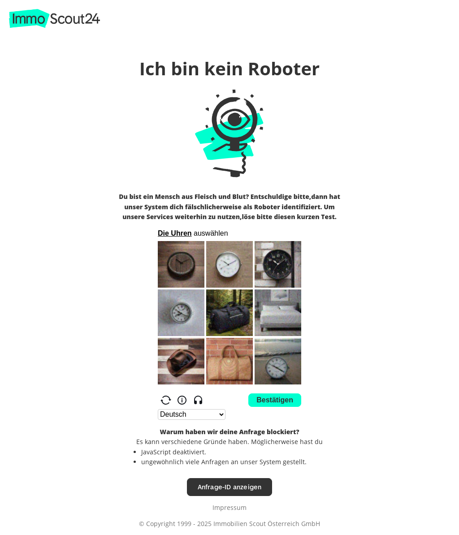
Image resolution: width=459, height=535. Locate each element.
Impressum (229, 507)
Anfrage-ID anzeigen (230, 487)
